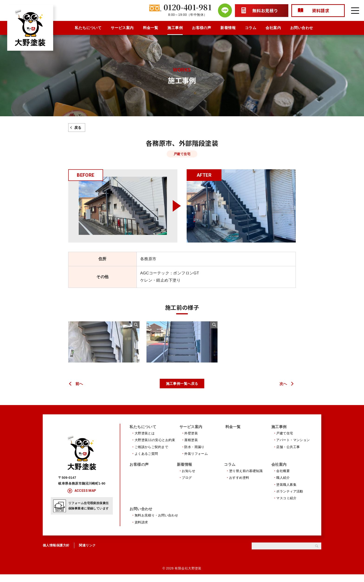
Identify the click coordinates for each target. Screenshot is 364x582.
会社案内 (273, 28)
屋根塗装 (191, 447)
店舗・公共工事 (288, 454)
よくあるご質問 (146, 460)
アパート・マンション (293, 447)
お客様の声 (201, 28)
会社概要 (283, 478)
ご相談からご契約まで (151, 454)
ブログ (187, 485)
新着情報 (228, 28)
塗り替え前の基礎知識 (246, 478)
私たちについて (88, 28)
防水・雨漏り (194, 454)
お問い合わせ (301, 28)
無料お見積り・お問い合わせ (156, 523)
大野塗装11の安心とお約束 (155, 447)
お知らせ (188, 478)
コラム (250, 28)
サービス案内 (122, 28)
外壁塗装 (191, 440)
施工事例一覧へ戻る (182, 390)
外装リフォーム (196, 460)
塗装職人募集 (286, 492)
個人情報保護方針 (56, 553)
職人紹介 (283, 485)
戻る (77, 128)
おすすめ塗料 (239, 485)
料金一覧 (150, 28)
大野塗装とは (145, 440)
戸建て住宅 (284, 440)
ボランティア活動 (289, 498)
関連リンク (87, 553)
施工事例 (175, 28)
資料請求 (141, 530)
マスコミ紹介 (286, 505)
